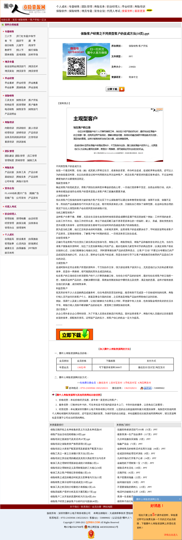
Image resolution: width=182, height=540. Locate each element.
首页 (14, 19)
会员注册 (96, 506)
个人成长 (61, 6)
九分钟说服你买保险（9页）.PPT (134, 439)
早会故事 (9, 87)
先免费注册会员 (88, 382)
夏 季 (32, 40)
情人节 (20, 50)
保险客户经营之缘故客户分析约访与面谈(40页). (75, 501)
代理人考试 (113, 11)
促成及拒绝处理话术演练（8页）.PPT (136, 453)
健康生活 (9, 248)
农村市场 (33, 54)
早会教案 (33, 83)
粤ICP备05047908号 (74, 527)
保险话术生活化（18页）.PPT (132, 468)
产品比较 (9, 172)
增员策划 (9, 71)
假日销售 (9, 45)
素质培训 (9, 141)
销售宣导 (21, 109)
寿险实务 (99, 6)
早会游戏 (33, 87)
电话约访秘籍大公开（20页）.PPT (134, 491)
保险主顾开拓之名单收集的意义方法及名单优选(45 (76, 429)
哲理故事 (9, 243)
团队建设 (9, 155)
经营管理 (9, 223)
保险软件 (61, 11)
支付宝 (151, 367)
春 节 (8, 40)
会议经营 (33, 218)
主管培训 (33, 137)
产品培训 (33, 132)
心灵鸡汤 (21, 243)
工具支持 (9, 100)
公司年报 (9, 181)
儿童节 (20, 45)
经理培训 (9, 132)
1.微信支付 (102, 382)
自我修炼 (21, 248)
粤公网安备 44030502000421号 (101, 527)
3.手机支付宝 (130, 382)
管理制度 (9, 160)
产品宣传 (33, 198)
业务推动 (33, 223)
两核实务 (21, 176)
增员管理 (33, 71)
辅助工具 (32, 160)
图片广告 (22, 193)
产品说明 (33, 176)
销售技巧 (33, 109)
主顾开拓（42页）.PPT (128, 472)
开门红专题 (22, 36)
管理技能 (9, 218)
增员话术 (33, 66)
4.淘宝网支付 (144, 382)
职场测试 (33, 243)
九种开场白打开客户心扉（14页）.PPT (136, 458)
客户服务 (33, 104)
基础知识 (9, 176)
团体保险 (9, 54)
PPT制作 (33, 248)
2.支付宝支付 (115, 382)
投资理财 (21, 104)
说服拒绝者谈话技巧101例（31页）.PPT (137, 429)
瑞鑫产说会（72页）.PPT (130, 444)
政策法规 (21, 223)
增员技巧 (21, 66)
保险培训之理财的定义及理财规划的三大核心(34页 (76, 468)
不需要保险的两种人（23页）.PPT (134, 487)
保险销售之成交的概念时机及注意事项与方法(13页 (76, 477)
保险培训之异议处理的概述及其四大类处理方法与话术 (78, 458)
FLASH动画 (11, 193)
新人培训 (33, 128)
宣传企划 (99, 11)
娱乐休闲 (9, 252)
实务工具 (21, 172)
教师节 (8, 50)
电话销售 (9, 109)
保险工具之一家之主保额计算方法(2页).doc (72, 453)
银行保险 (33, 50)
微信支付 (142, 367)
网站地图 (107, 506)
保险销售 (74, 11)
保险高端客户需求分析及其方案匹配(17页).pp (73, 491)
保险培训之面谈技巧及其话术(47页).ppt (70, 439)
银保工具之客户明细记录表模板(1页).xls (71, 472)
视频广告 (34, 193)
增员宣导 (21, 71)
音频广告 (9, 198)
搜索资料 (127, 11)
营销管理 (20, 160)
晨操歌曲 (21, 87)
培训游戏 (21, 141)
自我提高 (9, 239)
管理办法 (9, 227)
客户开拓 (34, 19)
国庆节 (20, 40)
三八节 (8, 36)
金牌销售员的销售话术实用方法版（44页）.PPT (141, 448)
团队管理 (87, 6)
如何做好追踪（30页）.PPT (131, 482)
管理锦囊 (21, 218)
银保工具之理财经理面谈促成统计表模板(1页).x (75, 463)
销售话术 (21, 100)
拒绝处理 (9, 104)
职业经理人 (113, 6)
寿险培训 (140, 6)
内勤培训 (9, 128)
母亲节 (32, 45)
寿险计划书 (22, 181)
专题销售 (74, 6)
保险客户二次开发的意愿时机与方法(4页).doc (73, 496)
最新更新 (140, 11)
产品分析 (33, 172)
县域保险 (21, 54)
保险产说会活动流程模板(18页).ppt (68, 434)
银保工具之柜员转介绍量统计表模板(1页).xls (73, 487)
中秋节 (32, 36)
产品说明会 (10, 114)
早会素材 (9, 83)
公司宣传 (21, 198)
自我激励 (33, 239)
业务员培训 (10, 137)
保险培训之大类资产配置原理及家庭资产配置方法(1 (77, 448)
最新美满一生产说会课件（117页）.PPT (137, 434)
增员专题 (87, 11)
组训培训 (21, 137)
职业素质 (21, 239)
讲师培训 (21, 132)
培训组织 (21, 128)
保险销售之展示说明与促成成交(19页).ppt (71, 482)
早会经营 (127, 6)
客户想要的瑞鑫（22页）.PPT (132, 477)
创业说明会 (10, 66)
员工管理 (32, 155)
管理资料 (21, 227)
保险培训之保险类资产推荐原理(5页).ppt (71, 444)
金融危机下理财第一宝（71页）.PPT (135, 463)
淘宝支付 (160, 367)
